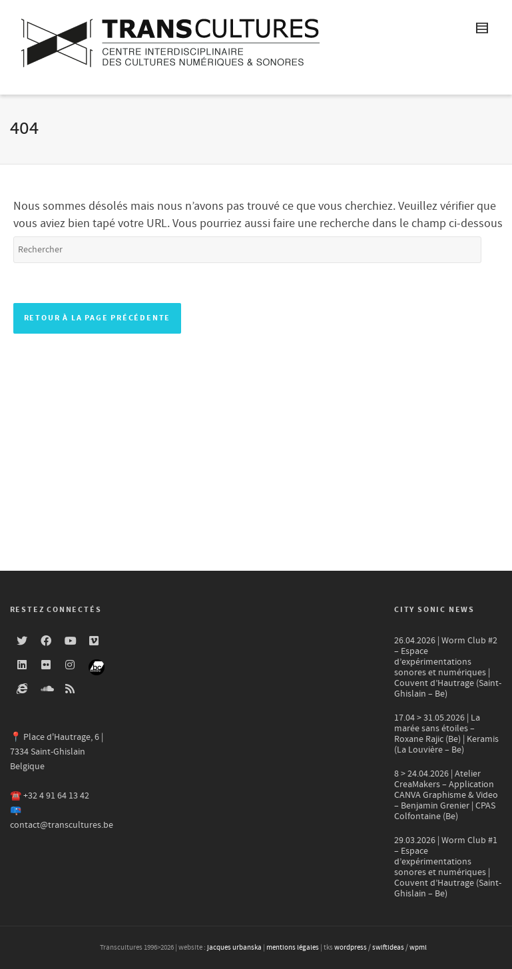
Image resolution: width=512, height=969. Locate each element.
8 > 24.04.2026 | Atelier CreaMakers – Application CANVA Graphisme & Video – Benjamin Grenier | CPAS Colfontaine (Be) (446, 795)
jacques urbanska (234, 947)
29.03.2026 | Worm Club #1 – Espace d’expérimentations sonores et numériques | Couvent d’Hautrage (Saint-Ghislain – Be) (447, 867)
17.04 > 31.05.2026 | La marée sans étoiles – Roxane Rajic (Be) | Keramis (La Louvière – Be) (446, 734)
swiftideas (388, 947)
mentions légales (292, 947)
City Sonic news (434, 609)
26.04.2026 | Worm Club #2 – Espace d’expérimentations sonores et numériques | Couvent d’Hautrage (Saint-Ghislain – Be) (447, 667)
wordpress (350, 947)
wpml (418, 947)
